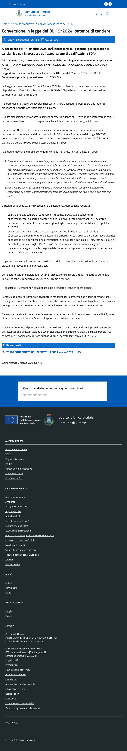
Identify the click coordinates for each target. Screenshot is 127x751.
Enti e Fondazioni (14, 473)
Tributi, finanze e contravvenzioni (22, 554)
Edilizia (35, 40)
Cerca (99, 13)
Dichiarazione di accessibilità (19, 703)
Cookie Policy (12, 693)
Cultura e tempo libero (16, 526)
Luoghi (8, 611)
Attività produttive (18, 40)
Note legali (10, 698)
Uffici (8, 454)
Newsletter (11, 679)
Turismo (9, 559)
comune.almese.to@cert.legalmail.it (28, 652)
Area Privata (11, 722)
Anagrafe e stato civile (16, 506)
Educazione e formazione (18, 530)
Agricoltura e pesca (15, 497)
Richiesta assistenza (15, 674)
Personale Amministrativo (18, 468)
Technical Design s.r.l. (26, 740)
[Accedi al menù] (4, 14)
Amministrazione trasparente (20, 684)
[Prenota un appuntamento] (106, 4)
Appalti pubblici (13, 511)
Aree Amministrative (16, 449)
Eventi (8, 616)
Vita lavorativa (12, 564)
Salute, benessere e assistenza (21, 550)
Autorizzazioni (12, 516)
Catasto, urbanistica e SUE (18, 521)
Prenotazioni (11, 665)
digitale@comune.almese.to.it (27, 648)
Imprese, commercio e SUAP (19, 540)
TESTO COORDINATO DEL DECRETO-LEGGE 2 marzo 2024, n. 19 (43, 352)
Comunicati (11, 588)
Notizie (9, 583)
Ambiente (10, 502)
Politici (8, 464)
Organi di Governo (14, 459)
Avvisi (8, 592)
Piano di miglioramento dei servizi (22, 708)
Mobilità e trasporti (15, 545)
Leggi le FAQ (11, 660)
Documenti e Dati (14, 478)
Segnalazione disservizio (17, 669)
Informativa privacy (15, 689)
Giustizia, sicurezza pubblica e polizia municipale (29, 535)
